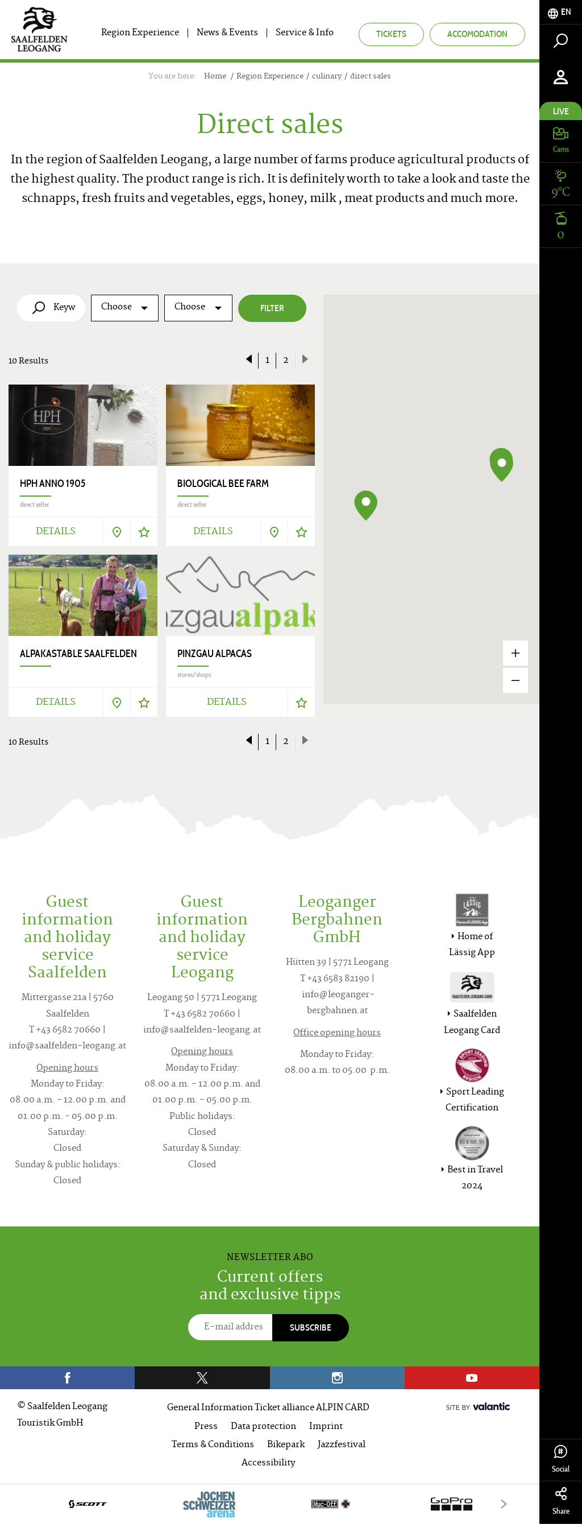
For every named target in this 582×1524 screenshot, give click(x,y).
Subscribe (310, 1327)
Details (56, 531)
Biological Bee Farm (223, 483)
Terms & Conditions (213, 1445)
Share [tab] (560, 1501)
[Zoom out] (515, 680)
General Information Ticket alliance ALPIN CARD (268, 1408)
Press (206, 1427)
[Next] (503, 1503)
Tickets (391, 33)
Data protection (263, 1427)
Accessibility (268, 1463)
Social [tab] (560, 1459)
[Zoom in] (515, 653)
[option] (269, 1504)
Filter (272, 308)
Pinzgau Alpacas (214, 653)
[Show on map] (116, 532)
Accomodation (477, 33)
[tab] (560, 12)
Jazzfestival (341, 1445)
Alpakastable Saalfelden (78, 653)
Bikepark (286, 1445)
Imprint (326, 1427)
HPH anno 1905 (52, 483)
